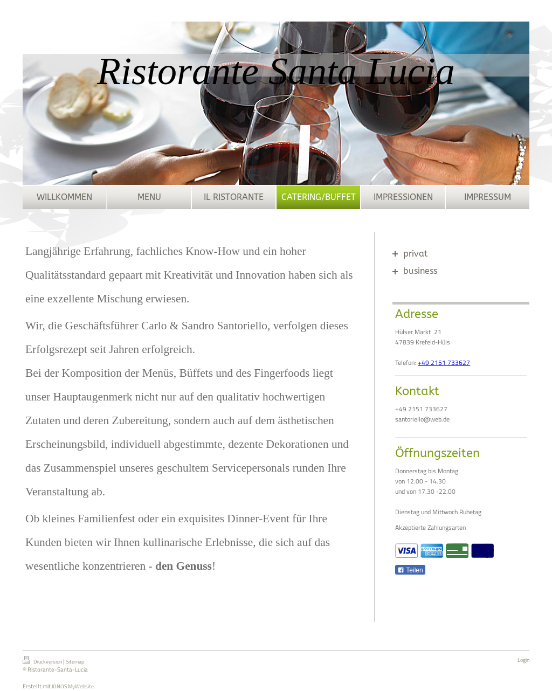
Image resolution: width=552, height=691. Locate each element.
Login (523, 660)
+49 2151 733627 (444, 362)
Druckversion (43, 661)
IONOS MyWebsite (73, 686)
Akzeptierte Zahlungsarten (430, 527)
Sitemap (75, 662)
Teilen (410, 570)
